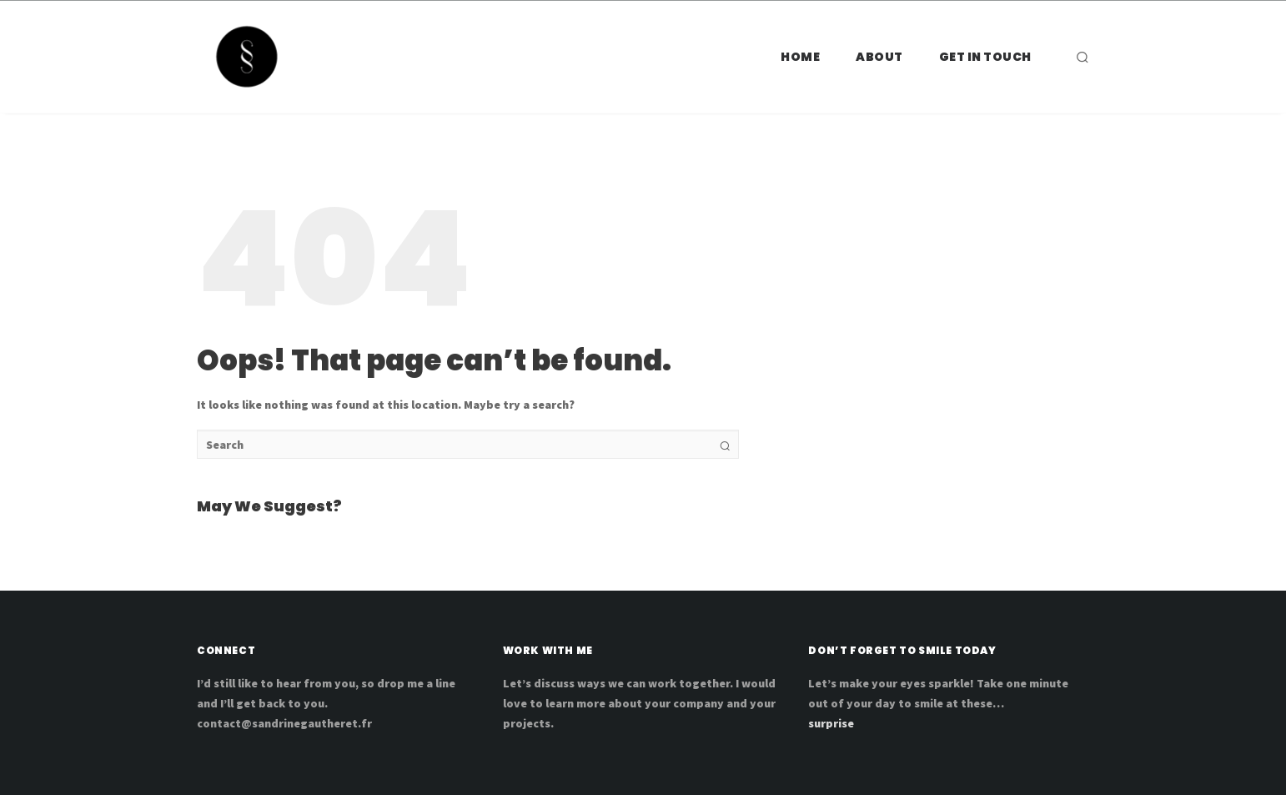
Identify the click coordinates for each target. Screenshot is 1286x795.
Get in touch (985, 56)
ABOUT (879, 56)
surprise (831, 723)
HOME (800, 56)
